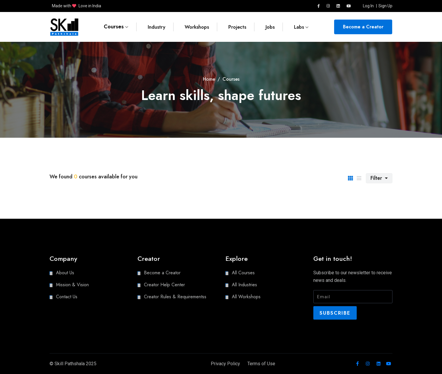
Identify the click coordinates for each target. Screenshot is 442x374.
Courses (116, 27)
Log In (368, 6)
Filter (376, 178)
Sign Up (385, 6)
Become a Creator (363, 26)
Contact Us (66, 296)
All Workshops (246, 296)
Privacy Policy (222, 363)
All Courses (243, 272)
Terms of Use (261, 363)
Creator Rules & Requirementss (175, 296)
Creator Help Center (164, 284)
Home (209, 79)
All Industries (244, 284)
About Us (65, 272)
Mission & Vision (72, 284)
